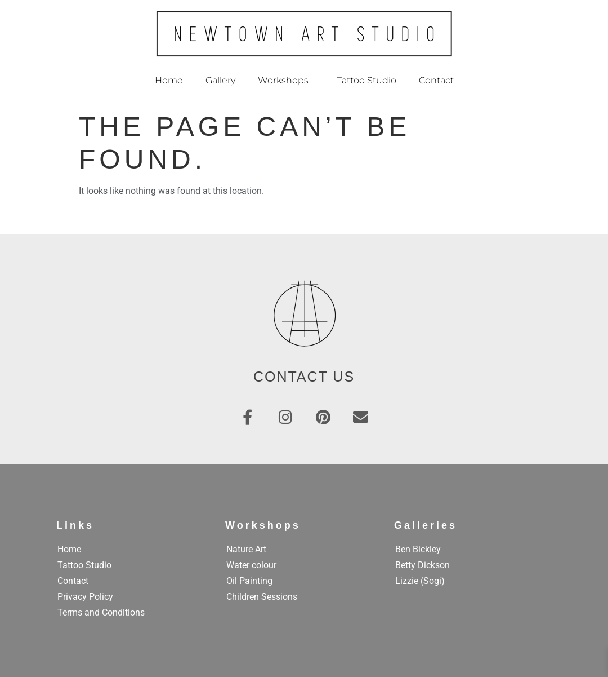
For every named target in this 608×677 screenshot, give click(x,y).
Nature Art (246, 549)
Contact (436, 80)
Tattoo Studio (366, 80)
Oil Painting (249, 581)
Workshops (286, 80)
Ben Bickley (418, 549)
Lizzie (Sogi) (420, 581)
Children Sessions (261, 596)
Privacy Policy (85, 596)
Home (169, 80)
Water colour (251, 565)
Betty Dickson (422, 565)
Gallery (220, 80)
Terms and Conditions (101, 612)
